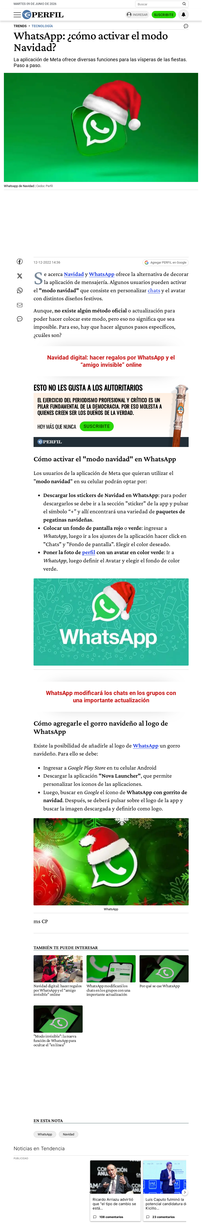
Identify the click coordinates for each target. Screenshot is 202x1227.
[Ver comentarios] (185, 27)
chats (154, 290)
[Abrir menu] (17, 15)
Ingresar (140, 15)
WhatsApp (101, 274)
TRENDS (20, 26)
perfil (88, 552)
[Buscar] (160, 4)
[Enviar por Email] (19, 305)
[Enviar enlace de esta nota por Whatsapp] (19, 290)
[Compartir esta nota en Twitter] (19, 276)
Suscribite (164, 15)
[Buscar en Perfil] (184, 4)
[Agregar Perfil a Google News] (165, 262)
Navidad (74, 274)
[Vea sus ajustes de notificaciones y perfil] (183, 14)
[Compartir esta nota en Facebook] (19, 261)
